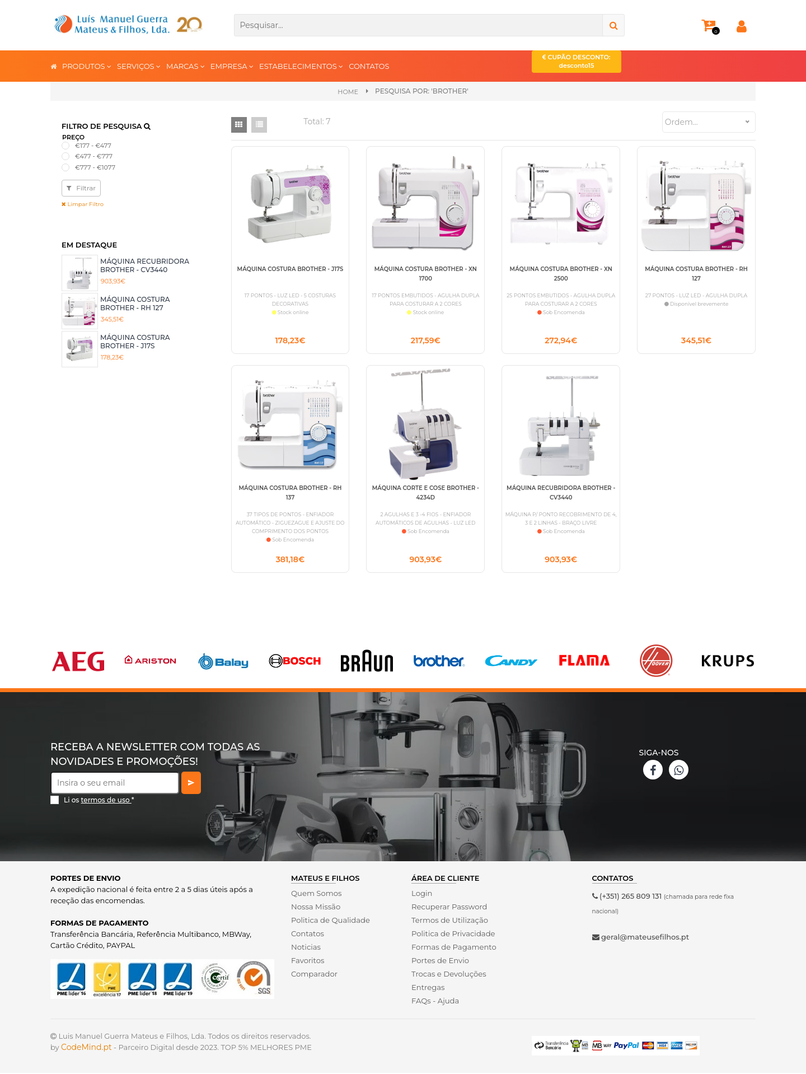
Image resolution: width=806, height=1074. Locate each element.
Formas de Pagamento (453, 948)
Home (348, 91)
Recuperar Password (448, 907)
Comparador (314, 974)
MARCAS (185, 66)
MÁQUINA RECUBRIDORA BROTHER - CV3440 (144, 265)
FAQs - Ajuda (434, 1001)
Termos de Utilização (449, 921)
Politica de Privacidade (452, 934)
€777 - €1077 (95, 167)
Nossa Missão (315, 907)
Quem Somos (316, 894)
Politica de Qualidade (330, 921)
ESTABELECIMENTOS (301, 66)
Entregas (427, 988)
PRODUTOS (86, 66)
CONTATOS (369, 66)
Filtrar (81, 188)
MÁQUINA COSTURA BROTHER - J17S (135, 341)
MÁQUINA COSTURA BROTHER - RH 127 (135, 303)
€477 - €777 (94, 156)
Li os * (99, 801)
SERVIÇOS (139, 66)
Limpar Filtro (83, 204)
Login (421, 894)
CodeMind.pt (86, 1048)
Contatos (307, 934)
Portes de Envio (439, 961)
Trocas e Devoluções (448, 974)
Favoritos (307, 961)
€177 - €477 (93, 146)
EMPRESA (232, 66)
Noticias (305, 948)
